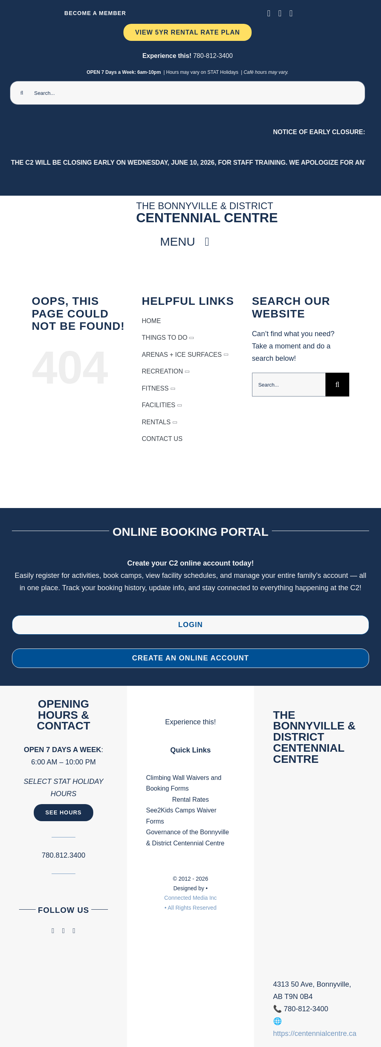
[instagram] (279, 13)
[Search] (22, 93)
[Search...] (187, 93)
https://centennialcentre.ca (314, 1033)
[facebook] (268, 13)
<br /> (317, 878)
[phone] (290, 13)
